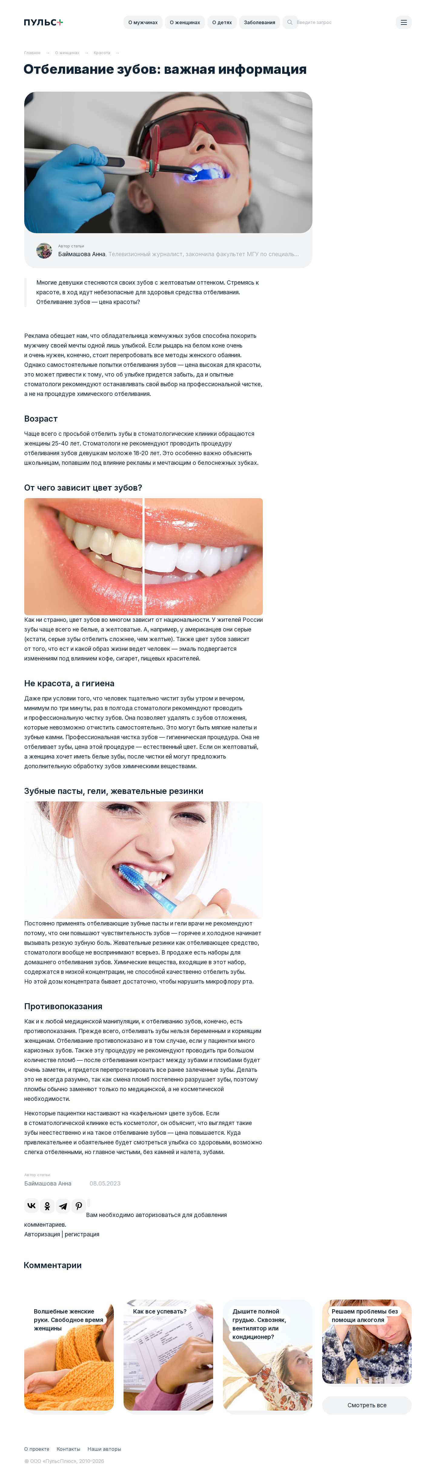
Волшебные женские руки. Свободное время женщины (68, 1320)
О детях (222, 22)
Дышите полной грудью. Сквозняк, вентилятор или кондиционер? (259, 1324)
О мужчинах (143, 22)
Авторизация (42, 1234)
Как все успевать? (160, 1311)
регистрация (82, 1234)
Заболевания (259, 22)
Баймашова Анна (81, 254)
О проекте (36, 1449)
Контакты (68, 1449)
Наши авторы (104, 1449)
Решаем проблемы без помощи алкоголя (365, 1315)
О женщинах (185, 22)
